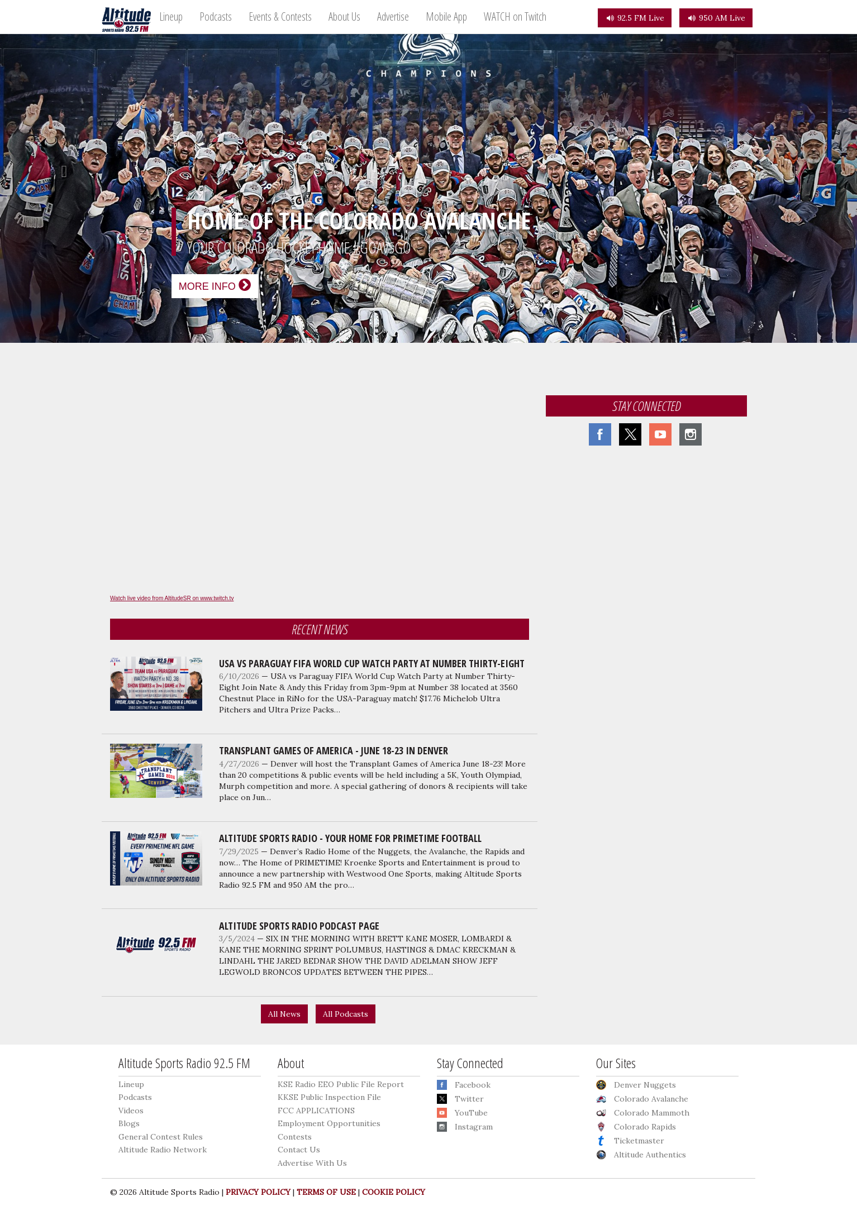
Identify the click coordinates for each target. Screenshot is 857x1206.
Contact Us (299, 1150)
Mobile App (446, 16)
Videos (131, 1111)
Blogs (129, 1123)
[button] (64, 171)
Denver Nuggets (645, 1085)
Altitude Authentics (650, 1155)
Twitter (469, 1099)
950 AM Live (716, 18)
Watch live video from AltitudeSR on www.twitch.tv (172, 598)
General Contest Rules (160, 1137)
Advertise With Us (312, 1163)
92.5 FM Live (634, 18)
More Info (215, 285)
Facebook (473, 1085)
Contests (295, 1137)
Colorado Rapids (645, 1127)
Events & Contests (280, 16)
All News (284, 1014)
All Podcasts (345, 1014)
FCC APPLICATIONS (316, 1111)
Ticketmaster (639, 1141)
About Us (344, 16)
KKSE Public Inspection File (329, 1097)
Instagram (474, 1127)
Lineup (171, 16)
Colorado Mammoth (651, 1113)
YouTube (471, 1113)
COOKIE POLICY (393, 1192)
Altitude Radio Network (162, 1150)
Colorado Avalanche (651, 1099)
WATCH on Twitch (515, 16)
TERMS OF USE (326, 1192)
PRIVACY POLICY (258, 1192)
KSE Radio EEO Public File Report (341, 1084)
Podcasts (215, 16)
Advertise (393, 16)
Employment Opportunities (329, 1123)
